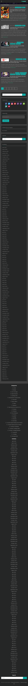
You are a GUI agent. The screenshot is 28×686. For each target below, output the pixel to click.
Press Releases (14, 413)
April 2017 (4, 351)
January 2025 (5, 174)
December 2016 (5, 359)
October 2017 (5, 340)
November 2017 (5, 338)
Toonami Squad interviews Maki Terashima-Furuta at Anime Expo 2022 (12, 46)
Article (17, 72)
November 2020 (5, 270)
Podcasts (18, 43)
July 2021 (4, 255)
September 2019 (5, 295)
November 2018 (5, 315)
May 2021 (4, 259)
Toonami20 (14, 432)
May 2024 (4, 189)
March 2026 (4, 149)
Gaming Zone (14, 395)
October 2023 (5, 203)
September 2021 (5, 251)
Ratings (14, 416)
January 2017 (5, 357)
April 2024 (4, 191)
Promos (14, 414)
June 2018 (4, 324)
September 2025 (5, 159)
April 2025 (4, 168)
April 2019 (4, 305)
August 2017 (5, 344)
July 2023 (4, 209)
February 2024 (5, 195)
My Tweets (4, 130)
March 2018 (4, 330)
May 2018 (4, 326)
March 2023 (4, 216)
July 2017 (4, 346)
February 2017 (5, 355)
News (23, 7)
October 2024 (5, 180)
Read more (21, 20)
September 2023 (5, 205)
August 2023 (5, 207)
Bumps (14, 389)
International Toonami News (14, 397)
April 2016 (4, 375)
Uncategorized (15, 436)
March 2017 (4, 353)
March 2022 (4, 240)
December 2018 (5, 313)
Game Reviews (15, 393)
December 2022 (5, 222)
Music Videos (14, 401)
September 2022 (5, 228)
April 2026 (4, 147)
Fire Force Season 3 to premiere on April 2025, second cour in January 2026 (18, 11)
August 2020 (5, 276)
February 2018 (5, 332)
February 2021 (5, 265)
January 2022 (5, 243)
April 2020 (4, 284)
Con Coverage (18, 7)
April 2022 (4, 238)
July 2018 (4, 322)
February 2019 (5, 309)
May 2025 (4, 166)
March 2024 (4, 193)
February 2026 (5, 151)
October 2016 (5, 363)
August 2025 (5, 160)
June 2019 (4, 301)
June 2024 (4, 187)
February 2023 (5, 218)
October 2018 (5, 317)
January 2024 (5, 197)
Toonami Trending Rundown (14, 430)
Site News (15, 420)
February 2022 (5, 241)
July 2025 (4, 162)
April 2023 (4, 214)
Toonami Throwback (14, 426)
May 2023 (4, 213)
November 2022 (5, 224)
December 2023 (5, 199)
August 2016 (5, 367)
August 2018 (5, 321)
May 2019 (4, 303)
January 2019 (5, 311)
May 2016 (4, 373)
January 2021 (5, 267)
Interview (12, 43)
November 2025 (5, 155)
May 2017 (4, 349)
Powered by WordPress (15, 682)
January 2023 (5, 220)
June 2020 (4, 280)
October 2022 (5, 226)
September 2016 (5, 365)
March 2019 (4, 307)
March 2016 (4, 376)
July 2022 (4, 232)
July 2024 (4, 186)
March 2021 (4, 263)
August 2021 (5, 253)
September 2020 (5, 274)
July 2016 (4, 369)
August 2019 (5, 297)
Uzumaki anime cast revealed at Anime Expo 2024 (17, 28)
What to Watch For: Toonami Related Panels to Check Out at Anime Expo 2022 (13, 62)
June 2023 (4, 211)
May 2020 (4, 282)
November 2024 (5, 178)
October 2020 (5, 272)
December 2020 (5, 268)
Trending (14, 434)
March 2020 (4, 286)
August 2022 (5, 230)
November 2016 (5, 361)
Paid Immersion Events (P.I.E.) (15, 407)
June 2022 (4, 234)
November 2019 (5, 292)
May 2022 (4, 236)
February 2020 (5, 288)
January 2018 (5, 334)
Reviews (14, 418)
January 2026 (5, 153)
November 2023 (5, 201)
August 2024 (5, 184)
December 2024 (5, 176)
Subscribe (6, 120)
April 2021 (4, 261)
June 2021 (4, 257)
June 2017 (4, 348)
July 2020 (4, 278)
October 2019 (5, 294)
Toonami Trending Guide (15, 428)
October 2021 (5, 249)
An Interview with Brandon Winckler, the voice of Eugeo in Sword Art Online (13, 77)
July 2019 (4, 299)
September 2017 (5, 342)
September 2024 (5, 182)
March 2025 (4, 170)
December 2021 (5, 245)
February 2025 (5, 172)
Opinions (14, 405)
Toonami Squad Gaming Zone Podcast (14, 422)
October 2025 (5, 157)
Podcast (17, 74)
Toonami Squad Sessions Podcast (14, 424)
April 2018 (4, 328)
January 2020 (5, 290)
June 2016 (4, 371)
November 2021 (5, 247)
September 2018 (5, 319)
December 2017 (5, 336)
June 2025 (4, 164)
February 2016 (5, 378)
